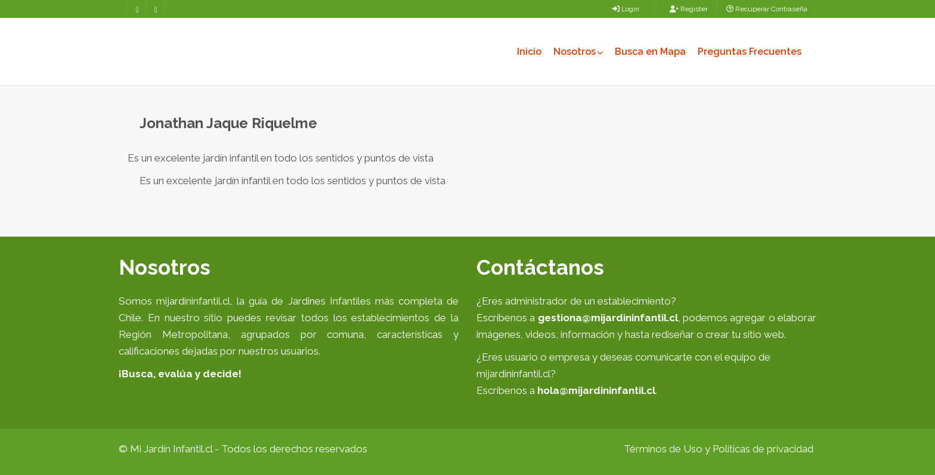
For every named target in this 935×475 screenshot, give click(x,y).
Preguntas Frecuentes (749, 51)
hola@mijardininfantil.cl (596, 390)
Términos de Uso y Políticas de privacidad (718, 449)
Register (689, 9)
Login (625, 9)
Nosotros (578, 51)
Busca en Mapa (650, 51)
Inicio (529, 51)
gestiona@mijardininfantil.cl (608, 318)
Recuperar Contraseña (766, 9)
